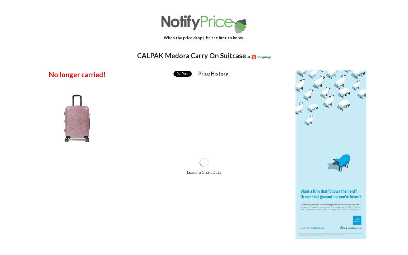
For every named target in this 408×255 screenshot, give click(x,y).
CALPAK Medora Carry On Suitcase (191, 55)
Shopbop (264, 57)
